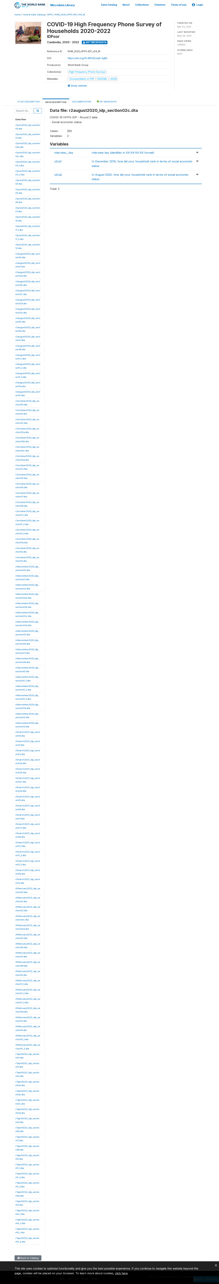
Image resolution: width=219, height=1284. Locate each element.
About (126, 4)
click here (121, 1273)
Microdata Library (62, 5)
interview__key (63, 152)
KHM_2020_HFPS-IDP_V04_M (70, 14)
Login (197, 4)
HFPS (50, 14)
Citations (159, 4)
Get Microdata (95, 42)
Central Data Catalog (34, 14)
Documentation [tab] (81, 101)
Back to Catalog (27, 1257)
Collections (142, 4)
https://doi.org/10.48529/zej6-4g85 (87, 58)
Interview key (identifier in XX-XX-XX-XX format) (123, 152)
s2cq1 (58, 161)
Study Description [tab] (28, 101)
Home (18, 14)
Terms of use (178, 4)
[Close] (216, 1265)
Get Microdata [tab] (107, 101)
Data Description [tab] (55, 102)
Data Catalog (109, 4)
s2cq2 (58, 174)
